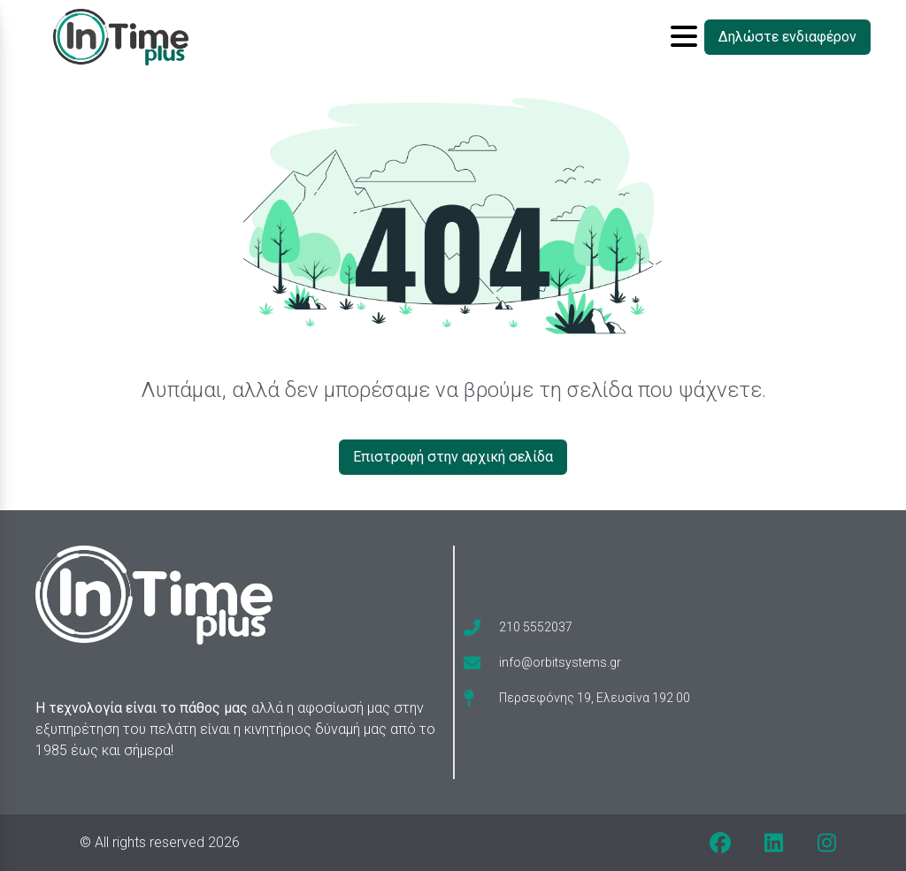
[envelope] (542, 662)
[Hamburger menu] (684, 37)
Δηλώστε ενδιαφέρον (787, 36)
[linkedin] (773, 842)
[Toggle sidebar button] (684, 37)
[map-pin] (577, 698)
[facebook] (720, 842)
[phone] (518, 627)
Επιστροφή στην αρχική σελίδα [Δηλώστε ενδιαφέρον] (453, 456)
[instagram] (826, 842)
